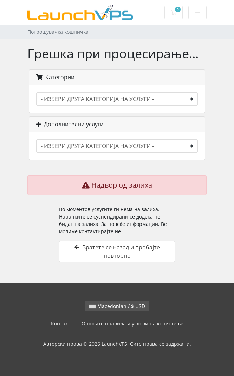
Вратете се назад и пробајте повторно (117, 251)
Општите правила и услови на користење (132, 323)
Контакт (60, 323)
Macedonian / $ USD (117, 306)
